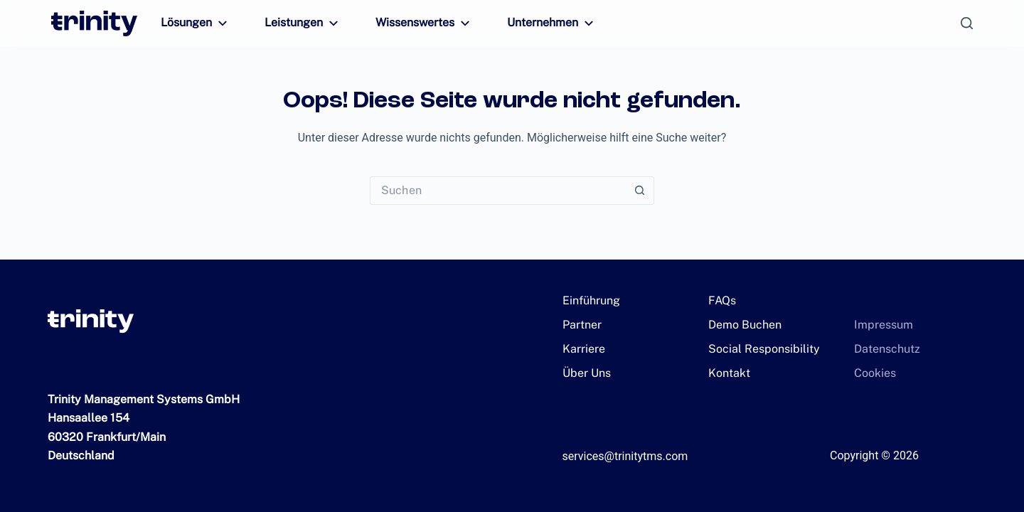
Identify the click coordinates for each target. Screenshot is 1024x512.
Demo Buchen (741, 325)
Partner (578, 325)
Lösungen (194, 23)
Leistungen (297, 23)
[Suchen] (967, 23)
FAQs (721, 300)
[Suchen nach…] (498, 190)
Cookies (872, 373)
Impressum (879, 325)
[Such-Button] (640, 190)
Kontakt (726, 373)
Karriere (581, 349)
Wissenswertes (412, 23)
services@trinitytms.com (625, 456)
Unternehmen (534, 23)
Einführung (588, 300)
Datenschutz (882, 349)
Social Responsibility (756, 349)
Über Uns (584, 373)
